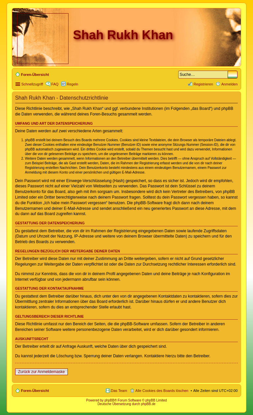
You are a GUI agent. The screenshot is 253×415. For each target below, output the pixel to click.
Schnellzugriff (32, 84)
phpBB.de (148, 404)
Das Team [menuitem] (119, 391)
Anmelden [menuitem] (229, 84)
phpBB (109, 400)
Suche (233, 75)
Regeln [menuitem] (72, 84)
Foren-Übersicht (35, 391)
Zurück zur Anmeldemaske (41, 371)
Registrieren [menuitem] (203, 84)
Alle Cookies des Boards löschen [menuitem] (161, 391)
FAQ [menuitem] (55, 84)
